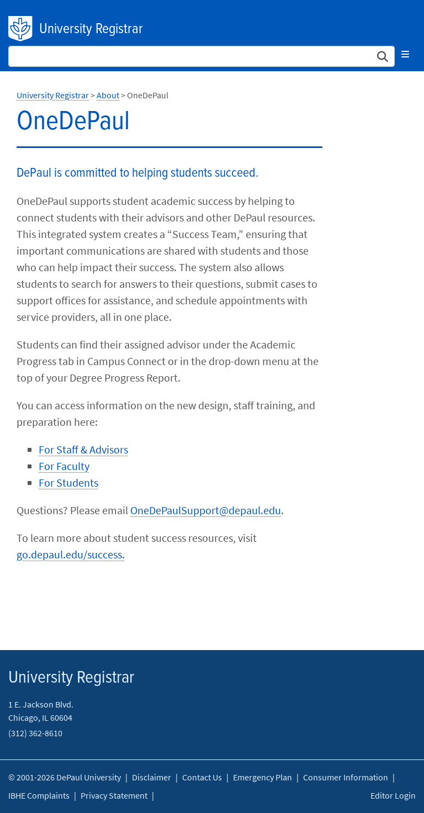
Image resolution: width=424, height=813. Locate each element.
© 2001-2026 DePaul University (64, 777)
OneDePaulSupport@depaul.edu (205, 510)
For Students (68, 482)
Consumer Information (345, 777)
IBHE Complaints (39, 795)
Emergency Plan (262, 777)
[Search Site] (201, 56)
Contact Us (202, 777)
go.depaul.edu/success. (71, 554)
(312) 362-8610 (35, 732)
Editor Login (393, 795)
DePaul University (21, 28)
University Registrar (91, 29)
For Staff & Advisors (83, 449)
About (108, 95)
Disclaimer (151, 777)
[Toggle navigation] (405, 54)
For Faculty (64, 466)
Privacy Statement (114, 795)
